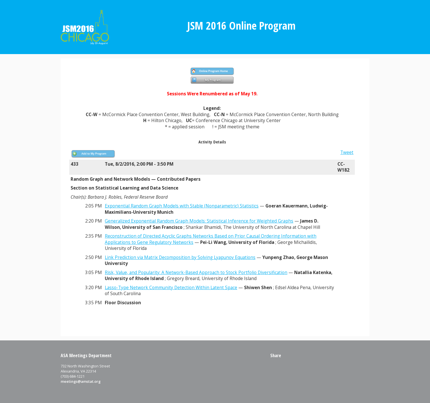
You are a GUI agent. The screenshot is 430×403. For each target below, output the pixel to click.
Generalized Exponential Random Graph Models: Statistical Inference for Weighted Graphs (199, 221)
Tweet (346, 152)
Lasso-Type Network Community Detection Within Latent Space (171, 288)
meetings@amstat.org (81, 381)
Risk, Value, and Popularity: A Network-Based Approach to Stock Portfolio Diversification (196, 272)
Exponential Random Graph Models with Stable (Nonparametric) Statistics (182, 206)
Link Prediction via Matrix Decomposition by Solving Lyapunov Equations (180, 257)
